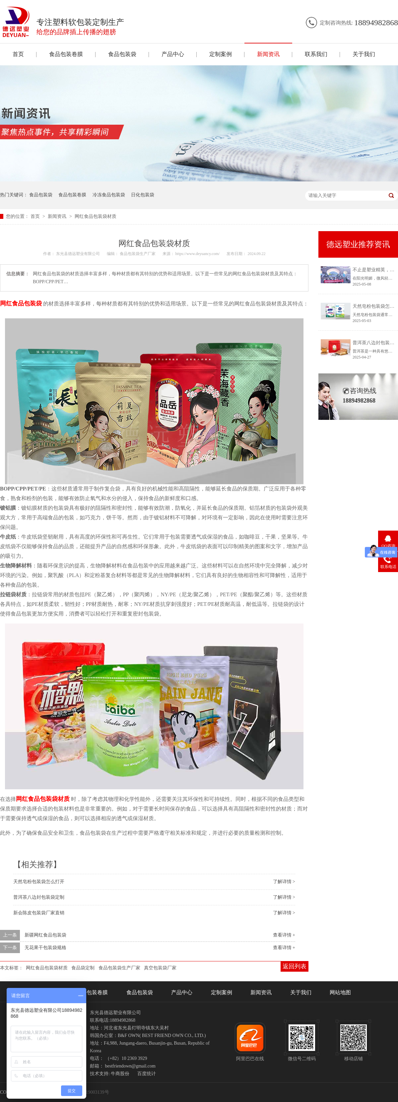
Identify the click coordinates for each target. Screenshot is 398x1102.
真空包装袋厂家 (160, 967)
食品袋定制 (83, 967)
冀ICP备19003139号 (89, 1092)
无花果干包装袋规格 (45, 947)
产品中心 (173, 54)
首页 (18, 54)
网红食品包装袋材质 (95, 216)
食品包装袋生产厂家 (119, 967)
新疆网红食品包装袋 (45, 935)
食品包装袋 (122, 54)
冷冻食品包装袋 (109, 194)
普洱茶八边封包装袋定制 (38, 897)
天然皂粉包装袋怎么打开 (38, 881)
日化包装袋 (142, 194)
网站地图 (340, 992)
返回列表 (294, 966)
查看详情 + (284, 935)
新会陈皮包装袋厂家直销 (38, 912)
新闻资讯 (268, 54)
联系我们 (316, 54)
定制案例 (220, 54)
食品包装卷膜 (66, 54)
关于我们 (364, 54)
